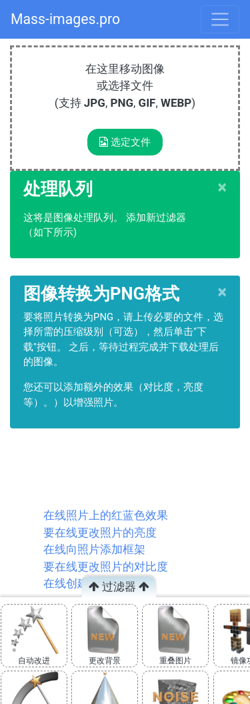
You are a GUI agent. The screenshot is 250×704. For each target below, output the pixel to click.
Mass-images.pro (65, 19)
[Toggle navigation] (220, 19)
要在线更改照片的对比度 (105, 566)
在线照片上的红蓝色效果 (105, 515)
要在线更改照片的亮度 (100, 532)
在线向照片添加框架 (94, 549)
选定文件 (125, 142)
